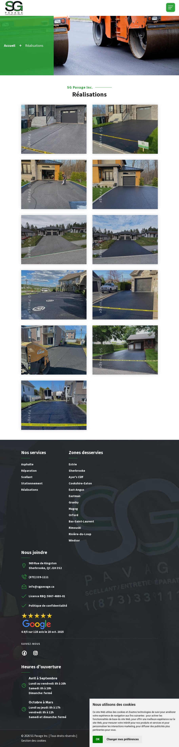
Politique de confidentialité (48, 605)
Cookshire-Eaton (80, 483)
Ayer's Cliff (76, 477)
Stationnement (32, 483)
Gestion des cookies (33, 740)
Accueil (9, 45)
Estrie (73, 464)
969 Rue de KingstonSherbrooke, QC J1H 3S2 (45, 565)
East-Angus (76, 490)
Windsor (74, 540)
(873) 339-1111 (39, 577)
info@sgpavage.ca (41, 586)
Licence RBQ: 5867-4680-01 (47, 596)
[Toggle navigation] (170, 7)
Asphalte (27, 464)
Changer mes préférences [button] (123, 739)
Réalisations (29, 490)
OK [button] (98, 739)
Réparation (29, 470)
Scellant (26, 477)
